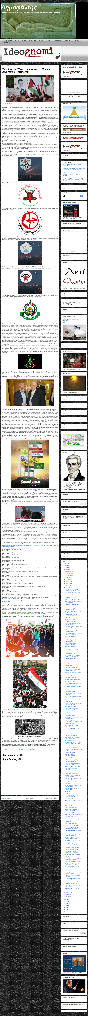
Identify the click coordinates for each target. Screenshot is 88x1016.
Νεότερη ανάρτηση (7, 798)
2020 (65, 565)
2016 (65, 901)
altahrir (11, 209)
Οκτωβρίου (68, 575)
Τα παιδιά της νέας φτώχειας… (72, 844)
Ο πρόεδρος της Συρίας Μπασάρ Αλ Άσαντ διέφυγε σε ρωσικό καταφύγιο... (33, 503)
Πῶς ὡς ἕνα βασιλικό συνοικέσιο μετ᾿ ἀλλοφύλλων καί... (72, 806)
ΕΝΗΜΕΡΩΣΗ (32, 40)
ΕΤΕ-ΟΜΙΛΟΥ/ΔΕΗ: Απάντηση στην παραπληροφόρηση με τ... (73, 656)
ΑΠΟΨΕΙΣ (16, 751)
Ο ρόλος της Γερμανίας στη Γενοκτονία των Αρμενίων (71, 852)
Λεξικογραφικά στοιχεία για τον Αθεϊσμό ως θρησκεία (72, 630)
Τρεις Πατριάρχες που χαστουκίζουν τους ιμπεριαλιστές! (40, 610)
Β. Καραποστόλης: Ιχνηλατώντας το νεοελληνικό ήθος (73, 608)
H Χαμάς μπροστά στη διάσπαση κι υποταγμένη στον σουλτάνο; (36, 334)
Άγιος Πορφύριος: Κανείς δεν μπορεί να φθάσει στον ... (73, 602)
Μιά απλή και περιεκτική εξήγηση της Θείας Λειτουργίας (73, 858)
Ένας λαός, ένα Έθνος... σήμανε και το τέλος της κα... (73, 801)
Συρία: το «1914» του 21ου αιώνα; (73, 599)
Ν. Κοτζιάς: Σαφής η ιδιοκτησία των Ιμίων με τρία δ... (73, 782)
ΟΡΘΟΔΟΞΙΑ (68, 40)
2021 (65, 563)
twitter (48, 182)
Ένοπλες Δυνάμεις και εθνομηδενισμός (70, 647)
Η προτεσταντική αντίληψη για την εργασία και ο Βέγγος (73, 831)
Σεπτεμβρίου (68, 577)
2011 (65, 911)
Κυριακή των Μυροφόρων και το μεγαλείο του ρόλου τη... (72, 734)
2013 (65, 907)
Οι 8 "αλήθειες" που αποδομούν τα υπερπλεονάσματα (73, 690)
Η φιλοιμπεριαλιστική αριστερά (72, 825)
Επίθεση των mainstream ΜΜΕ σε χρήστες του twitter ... (73, 704)
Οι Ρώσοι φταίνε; (69, 798)
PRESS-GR (9, 103)
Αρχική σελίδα (29, 798)
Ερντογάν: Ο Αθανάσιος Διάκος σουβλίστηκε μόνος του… (72, 593)
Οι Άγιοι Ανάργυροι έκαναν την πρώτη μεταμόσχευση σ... (72, 810)
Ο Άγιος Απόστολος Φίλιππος (69, 172)
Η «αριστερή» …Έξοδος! (71, 712)
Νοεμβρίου (68, 573)
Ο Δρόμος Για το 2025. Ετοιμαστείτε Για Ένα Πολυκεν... (73, 718)
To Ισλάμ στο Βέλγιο (70, 681)
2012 (65, 909)
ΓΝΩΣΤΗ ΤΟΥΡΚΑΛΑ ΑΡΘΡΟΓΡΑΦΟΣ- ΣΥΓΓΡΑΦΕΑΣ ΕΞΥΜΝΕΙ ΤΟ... (73, 722)
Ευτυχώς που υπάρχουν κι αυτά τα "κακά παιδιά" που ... (73, 697)
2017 (65, 899)
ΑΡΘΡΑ (17, 40)
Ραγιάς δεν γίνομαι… (70, 812)
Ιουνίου (67, 583)
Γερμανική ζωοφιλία (69, 870)
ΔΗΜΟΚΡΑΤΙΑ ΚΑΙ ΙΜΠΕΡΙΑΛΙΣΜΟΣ (70, 755)
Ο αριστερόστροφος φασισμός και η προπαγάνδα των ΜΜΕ (73, 627)
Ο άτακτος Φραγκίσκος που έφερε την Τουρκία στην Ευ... (73, 624)
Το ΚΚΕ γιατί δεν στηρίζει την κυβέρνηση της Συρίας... (72, 864)
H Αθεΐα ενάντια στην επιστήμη (72, 766)
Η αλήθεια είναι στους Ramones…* (73, 803)
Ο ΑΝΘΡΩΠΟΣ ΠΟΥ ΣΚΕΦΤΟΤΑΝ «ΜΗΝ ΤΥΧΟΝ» (73, 779)
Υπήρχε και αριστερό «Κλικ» (71, 706)
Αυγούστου (68, 579)
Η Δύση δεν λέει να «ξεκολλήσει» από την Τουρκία (72, 764)
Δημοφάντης (19, 7)
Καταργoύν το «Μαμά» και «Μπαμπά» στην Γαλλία (71, 746)
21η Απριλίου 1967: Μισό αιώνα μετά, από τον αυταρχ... (72, 738)
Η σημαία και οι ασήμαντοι (71, 731)
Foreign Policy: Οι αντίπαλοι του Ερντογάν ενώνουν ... (72, 640)
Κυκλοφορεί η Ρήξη (69, 740)
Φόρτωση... (65, 99)
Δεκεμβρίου (68, 571)
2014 (65, 905)
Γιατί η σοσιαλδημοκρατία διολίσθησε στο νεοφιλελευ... (72, 769)
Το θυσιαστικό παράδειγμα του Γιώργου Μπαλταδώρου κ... (72, 867)
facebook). (53, 182)
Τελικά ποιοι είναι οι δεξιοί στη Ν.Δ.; (73, 814)
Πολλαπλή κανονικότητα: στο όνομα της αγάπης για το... (73, 652)
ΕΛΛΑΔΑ (24, 40)
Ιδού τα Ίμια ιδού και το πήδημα (72, 757)
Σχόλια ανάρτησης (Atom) (33, 802)
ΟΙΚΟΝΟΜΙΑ (58, 40)
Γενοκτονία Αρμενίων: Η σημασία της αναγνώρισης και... (73, 687)
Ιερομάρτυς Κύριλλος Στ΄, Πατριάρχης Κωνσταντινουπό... (73, 817)
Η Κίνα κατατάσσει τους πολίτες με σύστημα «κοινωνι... (73, 676)
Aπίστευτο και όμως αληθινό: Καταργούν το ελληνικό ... (72, 889)
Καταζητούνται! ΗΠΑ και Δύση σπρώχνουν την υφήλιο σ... (72, 882)
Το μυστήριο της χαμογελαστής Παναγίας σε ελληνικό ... (72, 834)
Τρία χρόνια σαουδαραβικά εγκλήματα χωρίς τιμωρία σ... (72, 846)
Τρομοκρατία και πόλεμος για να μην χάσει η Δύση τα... (72, 855)
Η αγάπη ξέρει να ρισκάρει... (71, 621)
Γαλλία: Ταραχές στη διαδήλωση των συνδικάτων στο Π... (73, 760)
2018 (65, 569)
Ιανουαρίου (68, 896)
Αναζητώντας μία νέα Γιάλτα (71, 667)
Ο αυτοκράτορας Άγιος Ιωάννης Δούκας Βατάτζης (72, 596)
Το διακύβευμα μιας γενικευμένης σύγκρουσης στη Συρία (73, 838)
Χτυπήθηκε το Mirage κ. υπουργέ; (73, 861)
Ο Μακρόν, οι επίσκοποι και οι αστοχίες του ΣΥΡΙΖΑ (72, 605)
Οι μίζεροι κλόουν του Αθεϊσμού (72, 679)
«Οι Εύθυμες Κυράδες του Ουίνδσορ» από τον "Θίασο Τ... (73, 772)
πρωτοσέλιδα (74, 251)
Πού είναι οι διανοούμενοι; (71, 752)
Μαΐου (67, 585)
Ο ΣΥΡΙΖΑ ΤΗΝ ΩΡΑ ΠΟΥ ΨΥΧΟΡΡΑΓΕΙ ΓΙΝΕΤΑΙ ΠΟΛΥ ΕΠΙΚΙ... (72, 616)
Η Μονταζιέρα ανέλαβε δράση (72, 649)
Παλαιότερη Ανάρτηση (52, 798)
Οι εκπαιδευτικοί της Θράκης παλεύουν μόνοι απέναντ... (72, 828)
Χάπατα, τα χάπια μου (70, 661)
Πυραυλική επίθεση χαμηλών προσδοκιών (72, 664)
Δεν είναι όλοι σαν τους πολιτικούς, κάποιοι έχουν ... (73, 673)
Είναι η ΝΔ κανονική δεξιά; (71, 823)
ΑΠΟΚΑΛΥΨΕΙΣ (8, 40)
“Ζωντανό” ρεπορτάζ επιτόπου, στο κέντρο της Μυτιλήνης (73, 634)
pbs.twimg (34, 239)
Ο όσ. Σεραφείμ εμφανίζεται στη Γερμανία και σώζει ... (72, 670)
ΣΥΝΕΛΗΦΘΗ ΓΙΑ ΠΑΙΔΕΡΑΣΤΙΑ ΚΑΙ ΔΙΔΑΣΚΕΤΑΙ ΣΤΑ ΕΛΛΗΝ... (73, 743)
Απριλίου (67, 587)
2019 (65, 567)
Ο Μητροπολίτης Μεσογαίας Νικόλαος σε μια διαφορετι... (72, 709)
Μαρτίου (67, 892)
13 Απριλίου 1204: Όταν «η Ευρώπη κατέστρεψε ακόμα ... (73, 841)
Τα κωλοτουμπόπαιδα (70, 619)
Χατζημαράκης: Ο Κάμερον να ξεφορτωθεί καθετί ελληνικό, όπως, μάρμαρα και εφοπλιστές (74, 169)
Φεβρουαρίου (68, 894)
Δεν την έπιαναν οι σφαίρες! (71, 849)
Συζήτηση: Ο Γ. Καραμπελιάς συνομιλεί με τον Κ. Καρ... (72, 644)
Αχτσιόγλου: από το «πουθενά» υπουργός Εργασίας (72, 796)
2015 (65, 903)
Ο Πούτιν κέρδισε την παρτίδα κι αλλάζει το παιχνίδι (72, 776)
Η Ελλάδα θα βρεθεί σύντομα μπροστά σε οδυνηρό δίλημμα (72, 590)
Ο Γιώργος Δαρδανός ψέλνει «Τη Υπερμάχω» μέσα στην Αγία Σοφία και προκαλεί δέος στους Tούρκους (73, 179)
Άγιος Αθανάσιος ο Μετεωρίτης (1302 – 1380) (72, 789)
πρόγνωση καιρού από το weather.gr (74, 92)
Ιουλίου (67, 581)
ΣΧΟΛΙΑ (6, 42)
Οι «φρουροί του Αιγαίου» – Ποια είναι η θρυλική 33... (72, 879)
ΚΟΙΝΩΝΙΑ (49, 40)
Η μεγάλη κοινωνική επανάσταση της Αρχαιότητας (73, 872)
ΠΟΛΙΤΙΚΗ (76, 40)
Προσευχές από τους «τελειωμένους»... (70, 714)
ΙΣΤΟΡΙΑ (41, 40)
